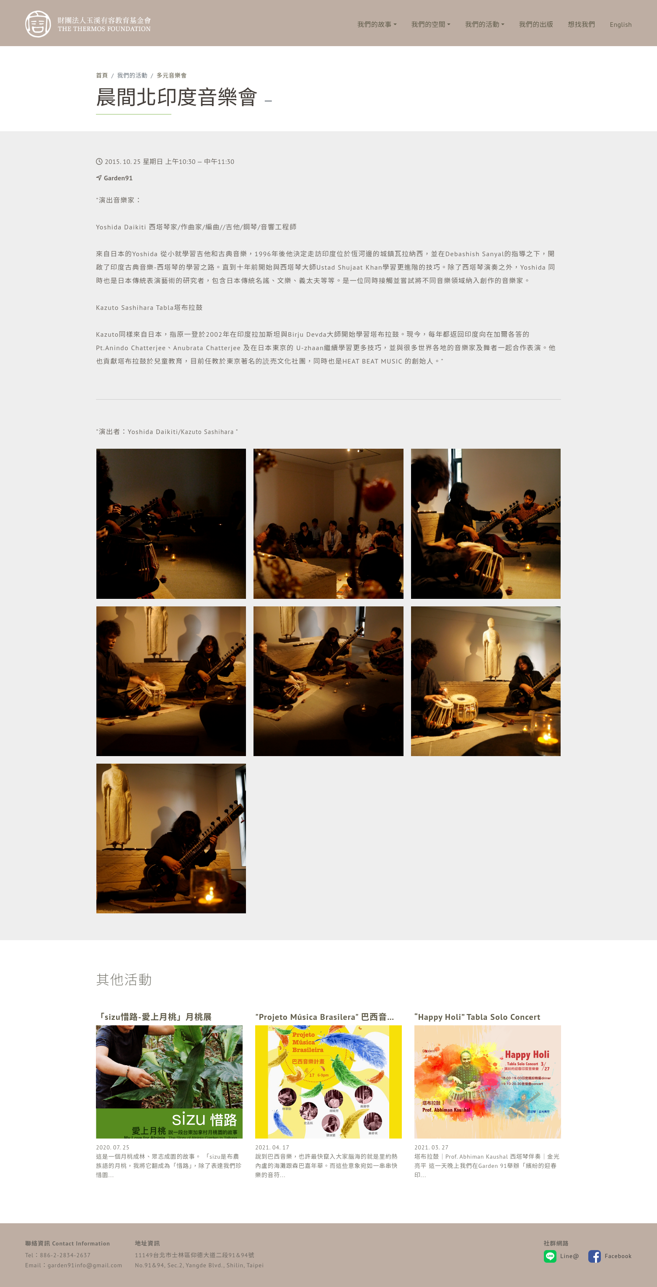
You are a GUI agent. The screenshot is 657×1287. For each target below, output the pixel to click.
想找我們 (581, 24)
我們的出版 (536, 24)
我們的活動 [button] (482, 24)
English (621, 24)
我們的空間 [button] (428, 24)
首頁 (102, 75)
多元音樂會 (171, 75)
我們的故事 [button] (374, 24)
